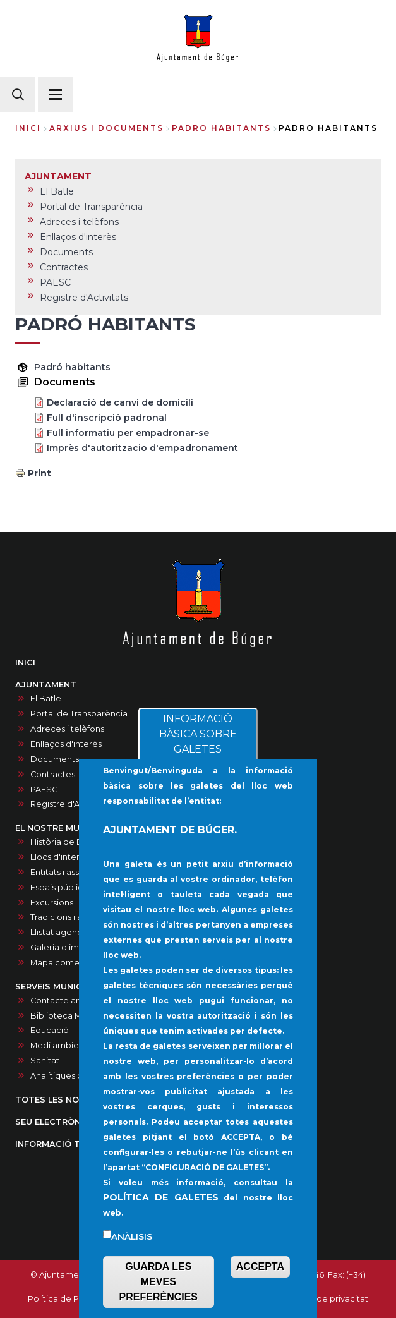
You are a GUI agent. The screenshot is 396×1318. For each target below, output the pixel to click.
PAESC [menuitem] (55, 282)
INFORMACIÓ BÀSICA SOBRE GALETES (198, 734)
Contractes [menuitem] (64, 267)
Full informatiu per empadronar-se (128, 432)
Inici (28, 128)
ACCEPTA (260, 1266)
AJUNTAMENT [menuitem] (58, 176)
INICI (25, 662)
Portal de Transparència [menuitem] (91, 206)
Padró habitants (72, 367)
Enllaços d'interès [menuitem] (78, 237)
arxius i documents (106, 128)
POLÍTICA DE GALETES (161, 1197)
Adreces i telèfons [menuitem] (79, 221)
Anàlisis (131, 1236)
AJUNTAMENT (45, 684)
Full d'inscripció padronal (107, 417)
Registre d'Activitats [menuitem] (84, 297)
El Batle (45, 698)
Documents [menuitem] (66, 252)
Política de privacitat (326, 1298)
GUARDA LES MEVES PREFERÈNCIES (158, 1281)
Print (39, 473)
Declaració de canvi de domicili (120, 402)
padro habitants (221, 128)
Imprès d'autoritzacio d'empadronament (142, 448)
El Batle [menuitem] (57, 191)
